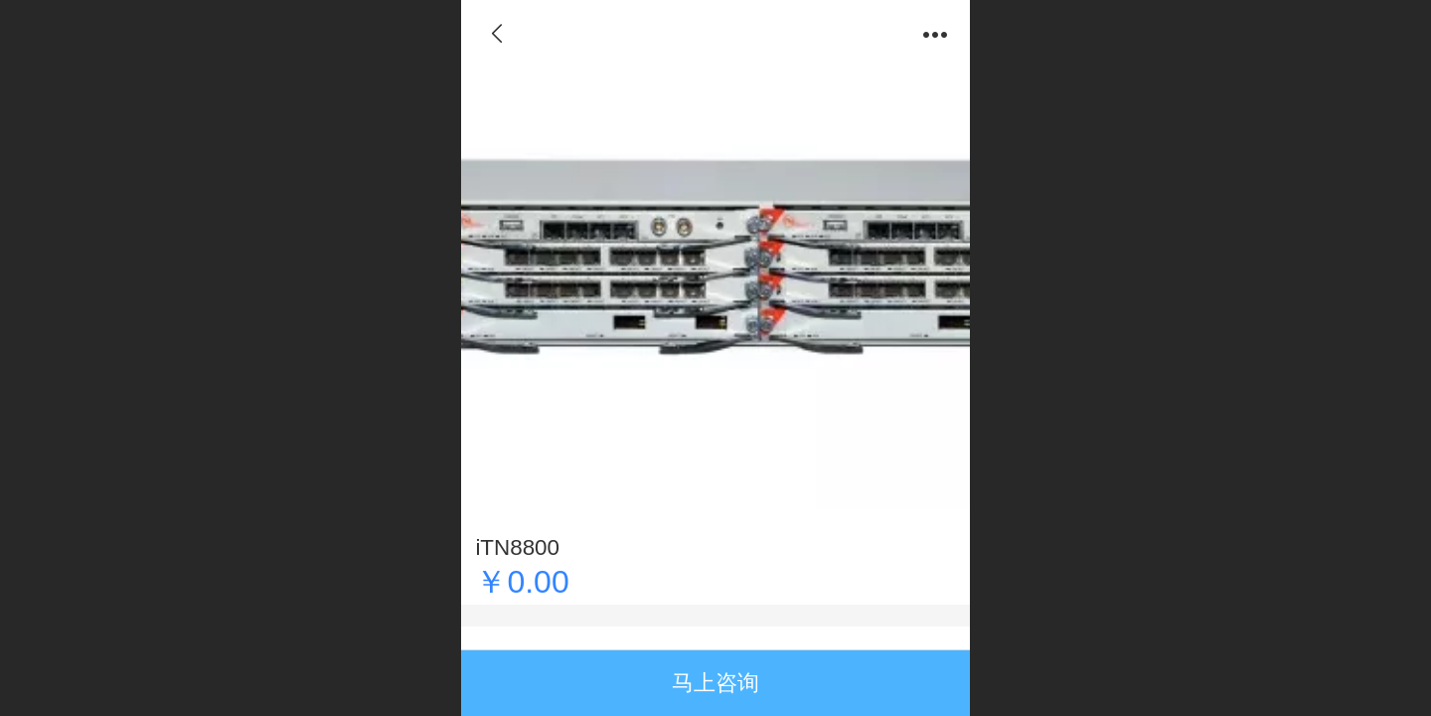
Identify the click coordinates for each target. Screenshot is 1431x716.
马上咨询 (715, 682)
